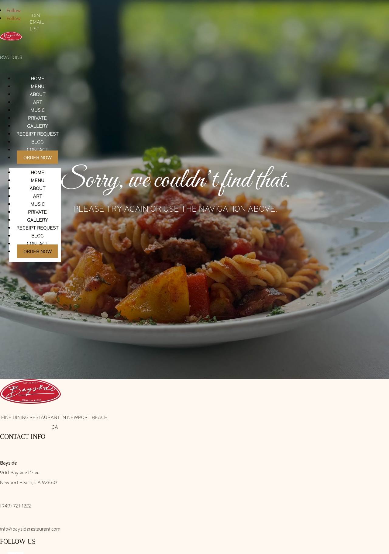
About (37, 94)
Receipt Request (37, 133)
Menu (37, 86)
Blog (37, 141)
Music (37, 109)
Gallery (37, 125)
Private (37, 117)
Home (37, 78)
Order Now (37, 157)
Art (37, 102)
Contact (37, 149)
